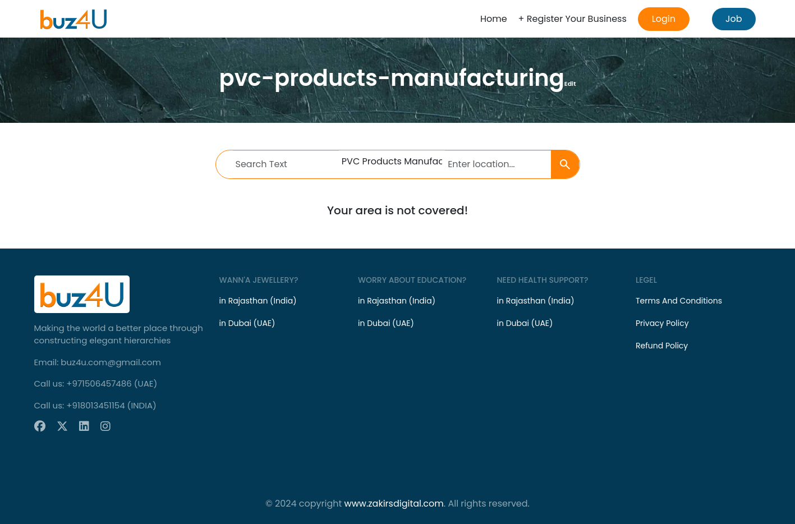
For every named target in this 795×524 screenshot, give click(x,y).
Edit (570, 83)
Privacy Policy (662, 323)
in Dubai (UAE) (247, 323)
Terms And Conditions (679, 300)
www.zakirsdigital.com (394, 503)
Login (663, 18)
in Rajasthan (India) (258, 300)
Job (733, 18)
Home (493, 18)
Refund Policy (662, 345)
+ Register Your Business (572, 18)
